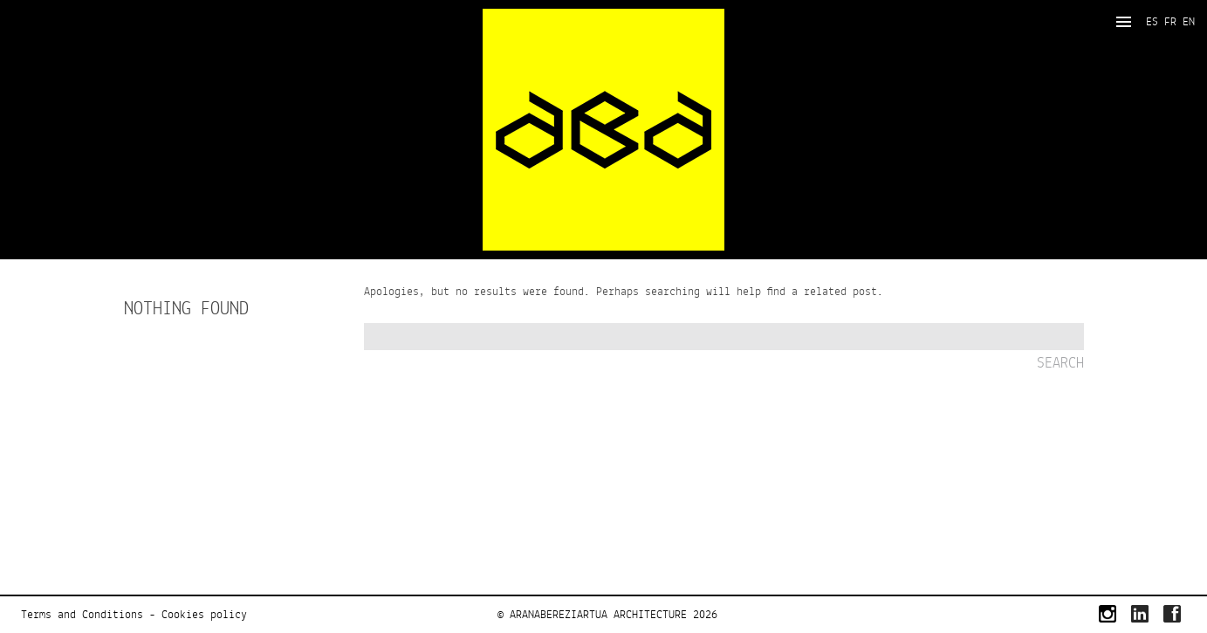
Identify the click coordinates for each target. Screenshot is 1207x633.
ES (1152, 21)
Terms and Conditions (82, 614)
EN (1189, 21)
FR (1170, 21)
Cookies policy (204, 614)
